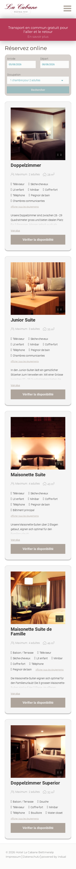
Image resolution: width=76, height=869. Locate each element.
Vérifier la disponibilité (38, 239)
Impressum (13, 856)
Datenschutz (31, 856)
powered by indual (53, 856)
